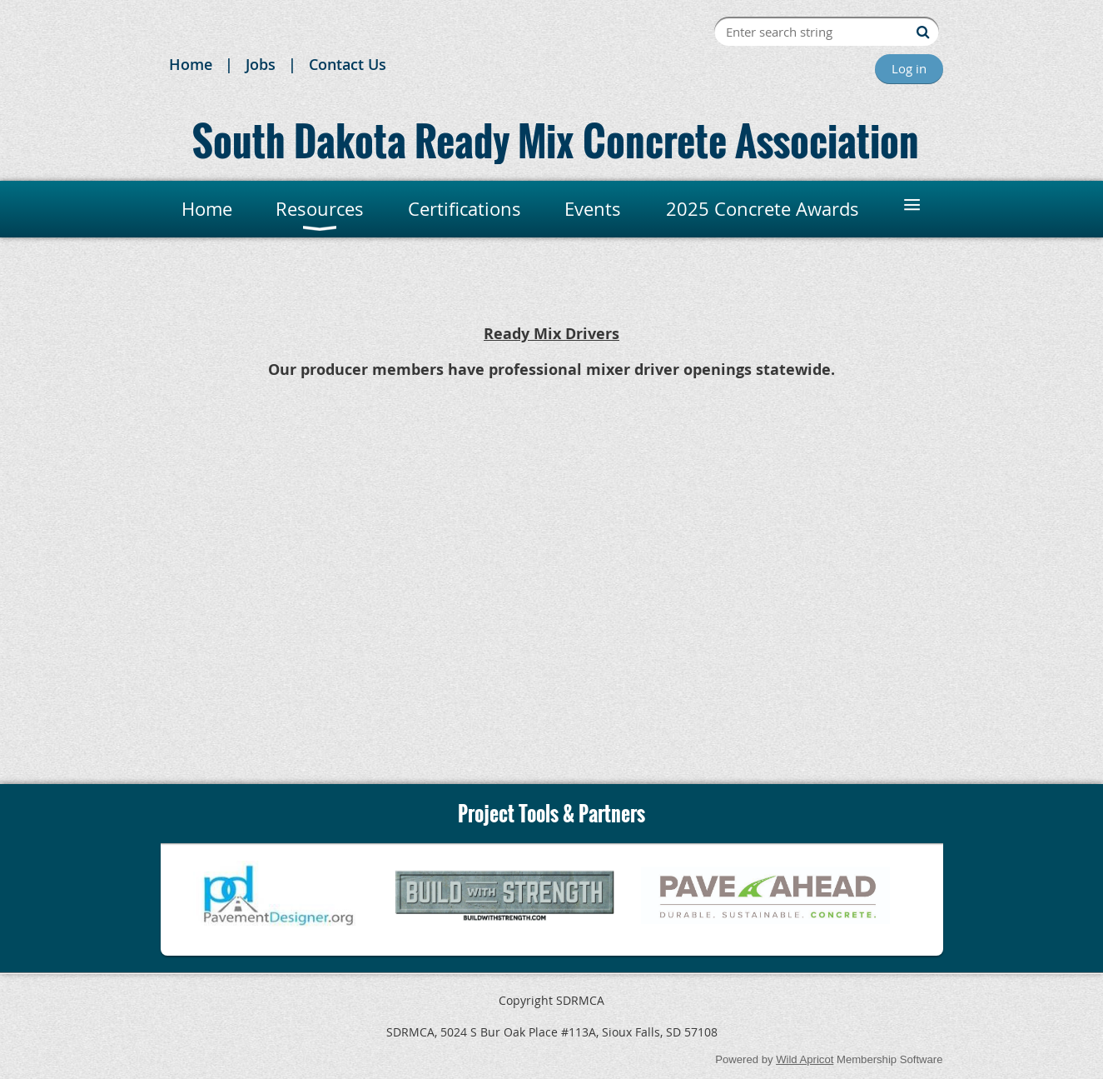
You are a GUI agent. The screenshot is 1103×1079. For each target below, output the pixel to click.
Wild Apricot (804, 1059)
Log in (909, 68)
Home (190, 64)
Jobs (261, 64)
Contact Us (347, 64)
